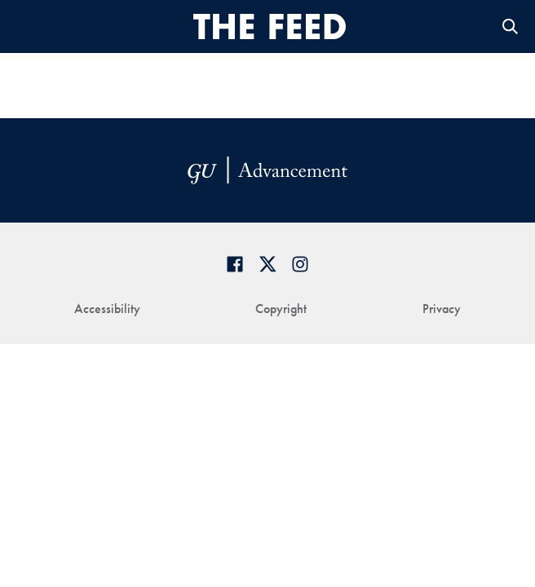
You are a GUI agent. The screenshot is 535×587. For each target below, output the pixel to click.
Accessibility (107, 308)
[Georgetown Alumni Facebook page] (235, 263)
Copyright (281, 308)
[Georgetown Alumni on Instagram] (300, 263)
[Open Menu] (26, 26)
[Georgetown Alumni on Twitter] (267, 263)
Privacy (441, 308)
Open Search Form (510, 26)
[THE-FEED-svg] (270, 26)
